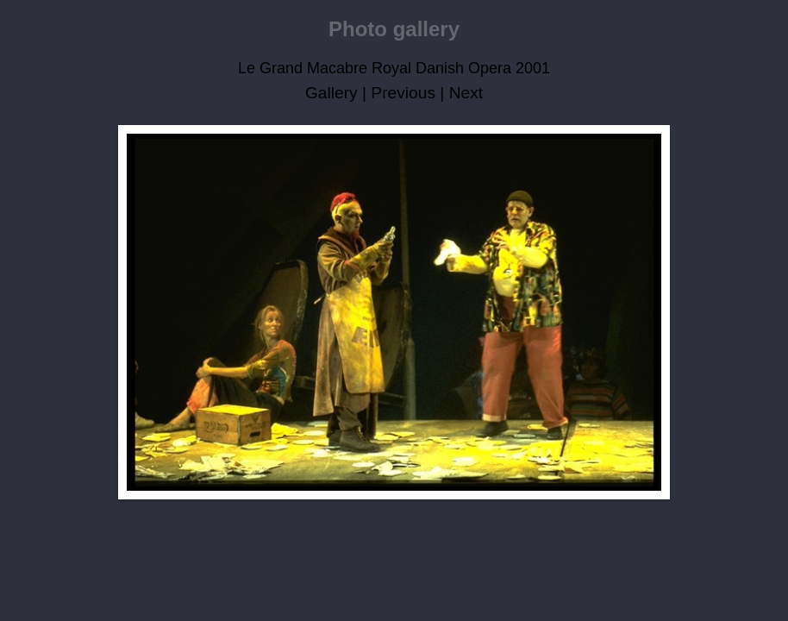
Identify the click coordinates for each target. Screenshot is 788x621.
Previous (403, 93)
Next (466, 93)
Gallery (331, 93)
